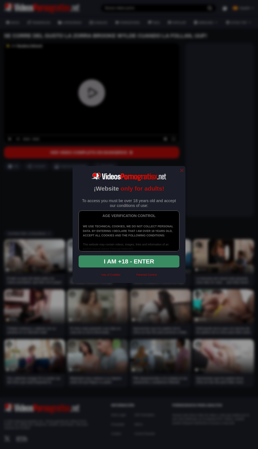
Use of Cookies (110, 274)
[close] (181, 171)
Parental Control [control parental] (146, 274)
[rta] (128, 276)
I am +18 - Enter (129, 261)
